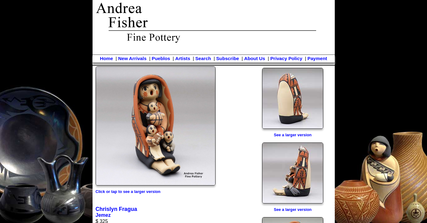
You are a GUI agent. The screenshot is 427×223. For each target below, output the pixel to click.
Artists (182, 58)
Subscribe (227, 58)
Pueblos (161, 58)
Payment (317, 58)
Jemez (103, 215)
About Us (254, 58)
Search (203, 58)
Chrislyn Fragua (116, 209)
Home (106, 58)
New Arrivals (132, 58)
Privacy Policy (286, 58)
